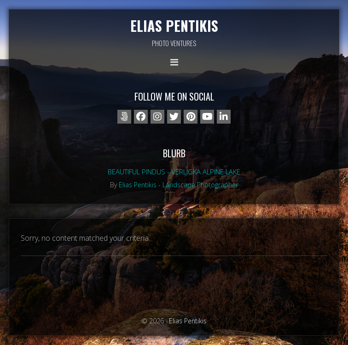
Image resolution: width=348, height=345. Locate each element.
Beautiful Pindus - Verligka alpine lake (174, 171)
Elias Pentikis (174, 25)
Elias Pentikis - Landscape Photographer (178, 184)
